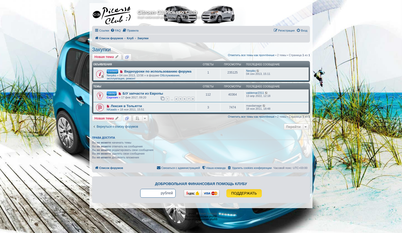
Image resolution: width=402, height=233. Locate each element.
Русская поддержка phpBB (201, 216)
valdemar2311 (255, 92)
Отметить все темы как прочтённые (251, 55)
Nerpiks (111, 75)
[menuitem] (115, 30)
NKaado (112, 109)
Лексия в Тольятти (126, 106)
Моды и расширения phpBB (201, 219)
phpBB (192, 213)
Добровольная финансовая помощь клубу (201, 184)
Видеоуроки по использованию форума (157, 71)
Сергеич (112, 97)
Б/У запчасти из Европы (143, 93)
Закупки (101, 49)
